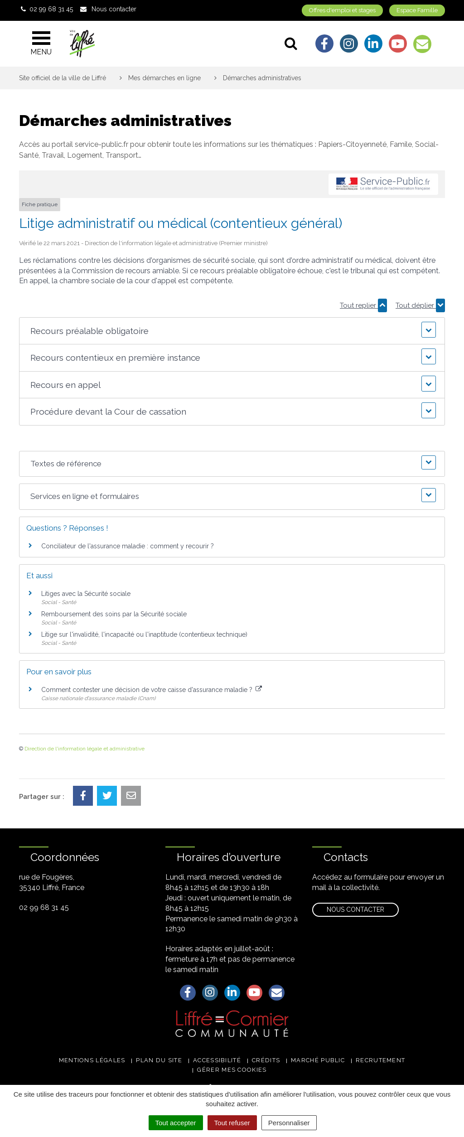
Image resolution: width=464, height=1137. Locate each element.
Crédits (266, 1060)
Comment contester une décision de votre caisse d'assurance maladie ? (151, 689)
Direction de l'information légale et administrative (84, 748)
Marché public (318, 1060)
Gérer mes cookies (231, 1069)
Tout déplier (420, 305)
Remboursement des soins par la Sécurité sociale (114, 614)
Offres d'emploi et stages (342, 10)
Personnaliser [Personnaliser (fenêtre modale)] (289, 1123)
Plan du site (159, 1060)
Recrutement (380, 1060)
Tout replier (363, 305)
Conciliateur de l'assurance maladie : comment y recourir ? (127, 546)
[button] (232, 331)
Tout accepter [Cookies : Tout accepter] (175, 1123)
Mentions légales (92, 1060)
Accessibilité (217, 1060)
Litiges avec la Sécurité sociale (85, 593)
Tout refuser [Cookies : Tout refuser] (232, 1123)
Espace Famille (417, 10)
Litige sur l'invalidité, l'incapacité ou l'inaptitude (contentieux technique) (144, 634)
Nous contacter (355, 909)
